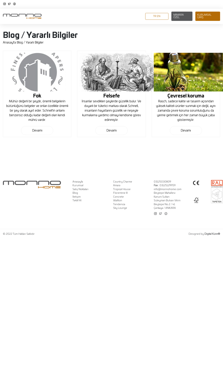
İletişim (137, 16)
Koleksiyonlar (85, 16)
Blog (126, 16)
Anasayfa (48, 16)
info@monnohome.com (167, 189)
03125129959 (165, 185)
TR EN (156, 16)
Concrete (118, 197)
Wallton (117, 200)
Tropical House (122, 189)
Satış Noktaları (80, 189)
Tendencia (119, 204)
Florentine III (120, 193)
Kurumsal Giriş (204, 16)
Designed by (204, 234)
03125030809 (162, 182)
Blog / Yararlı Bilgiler (30, 42)
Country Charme (122, 182)
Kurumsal (65, 16)
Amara (116, 185)
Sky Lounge (120, 208)
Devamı (37, 130)
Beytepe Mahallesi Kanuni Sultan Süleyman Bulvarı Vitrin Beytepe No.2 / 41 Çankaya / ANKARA (167, 200)
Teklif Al (77, 200)
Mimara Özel (178, 16)
